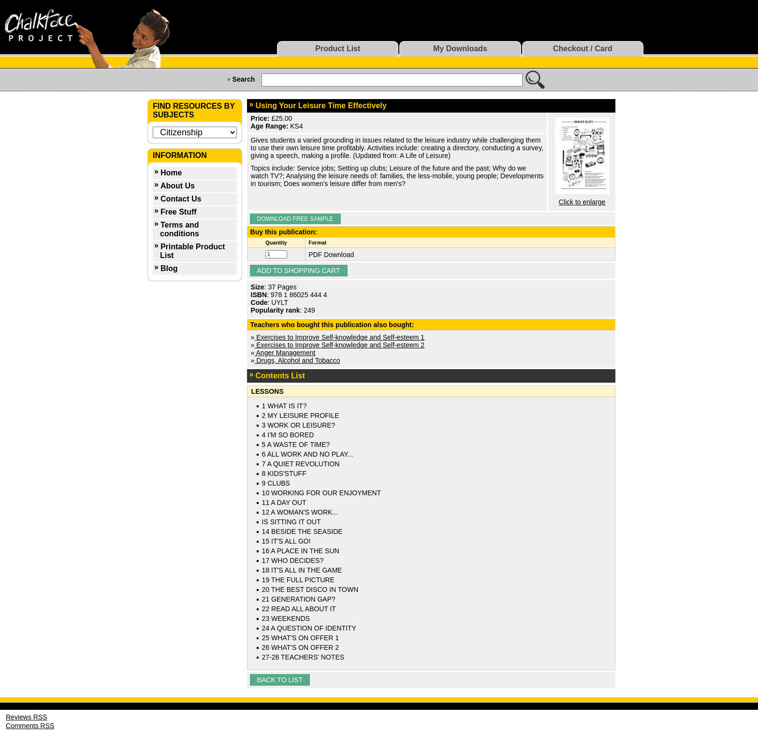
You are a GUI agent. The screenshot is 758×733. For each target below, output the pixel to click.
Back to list (280, 680)
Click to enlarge (582, 202)
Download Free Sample (295, 219)
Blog (169, 268)
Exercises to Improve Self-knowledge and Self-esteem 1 (339, 337)
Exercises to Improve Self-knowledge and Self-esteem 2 (339, 345)
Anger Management (284, 353)
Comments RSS (30, 726)
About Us (177, 186)
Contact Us (180, 199)
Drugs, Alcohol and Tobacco (297, 360)
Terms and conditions (179, 229)
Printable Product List (192, 251)
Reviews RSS (26, 717)
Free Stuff (178, 212)
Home (171, 173)
